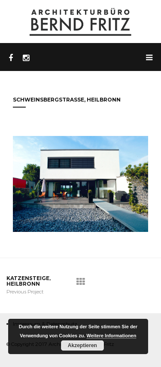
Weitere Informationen (112, 335)
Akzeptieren (82, 345)
